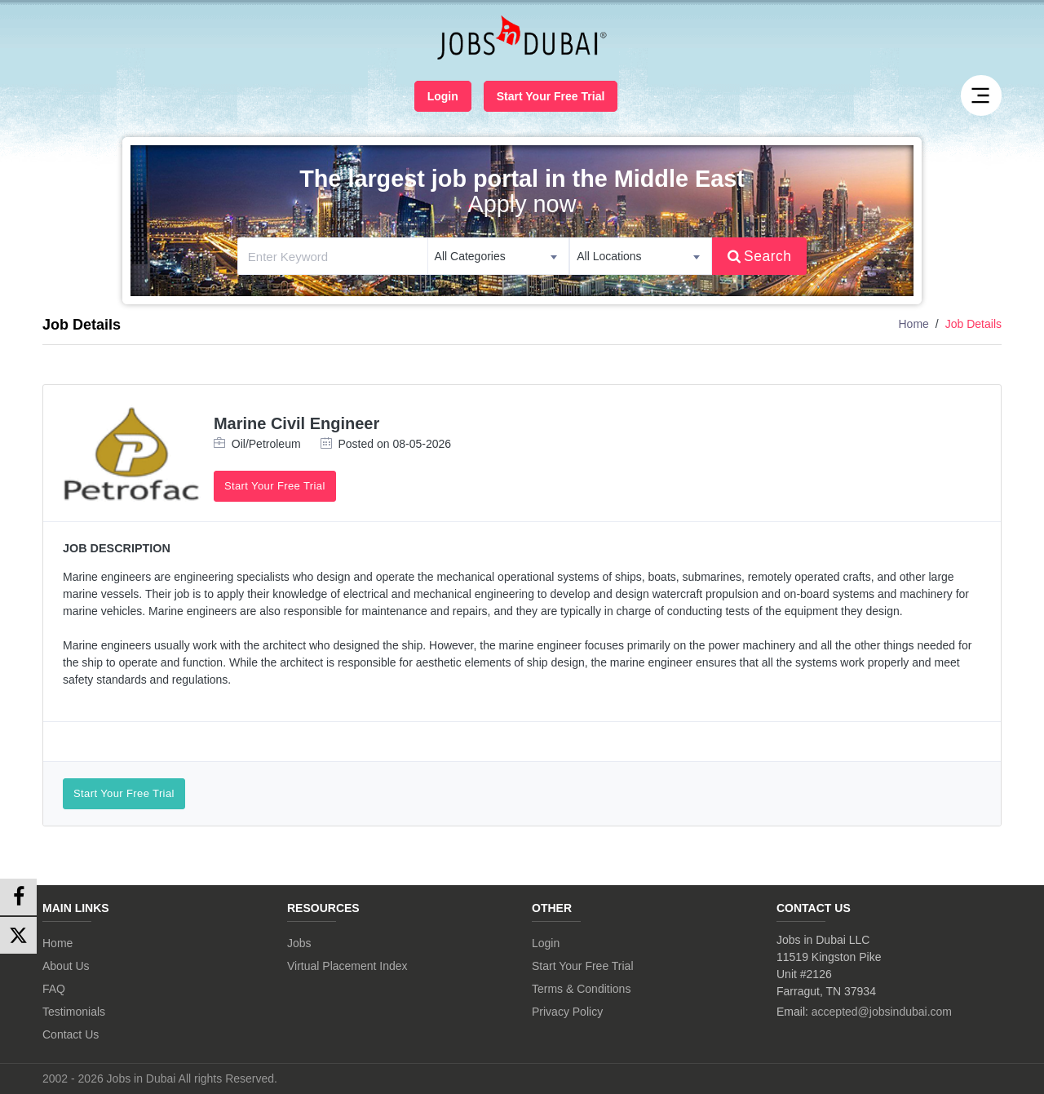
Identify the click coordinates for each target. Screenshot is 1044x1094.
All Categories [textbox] (470, 256)
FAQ (53, 988)
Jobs (299, 943)
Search (760, 256)
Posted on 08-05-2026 (386, 443)
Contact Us (70, 1034)
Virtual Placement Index (347, 965)
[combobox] (498, 256)
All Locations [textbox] (609, 256)
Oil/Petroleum (257, 443)
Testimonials (73, 1011)
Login (442, 96)
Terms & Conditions (581, 988)
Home (913, 323)
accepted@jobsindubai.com (882, 1011)
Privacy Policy (567, 1011)
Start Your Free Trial (551, 96)
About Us (66, 965)
